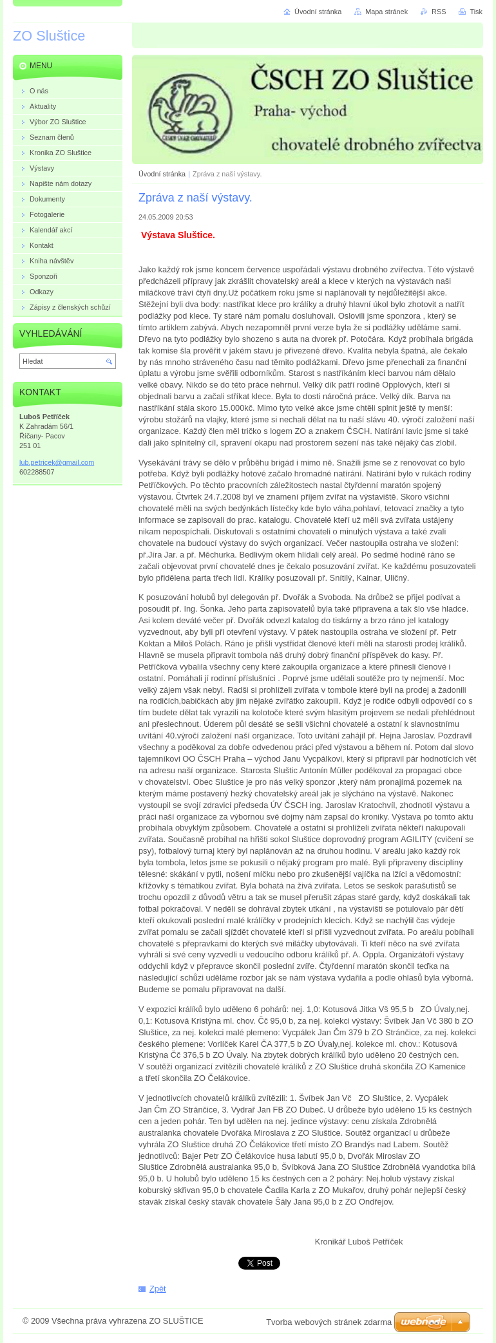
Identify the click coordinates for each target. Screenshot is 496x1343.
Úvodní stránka (162, 174)
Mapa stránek (386, 11)
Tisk (476, 11)
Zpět (157, 1288)
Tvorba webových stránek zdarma (329, 1322)
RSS (439, 11)
